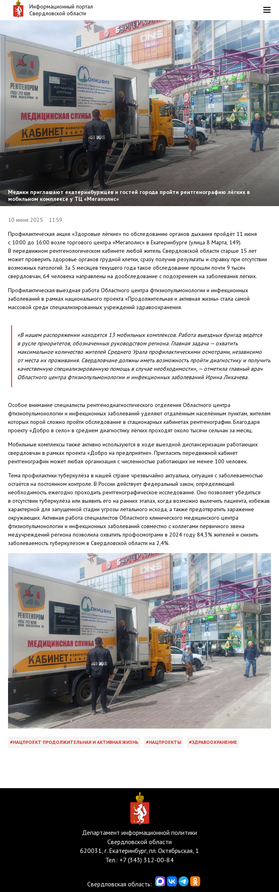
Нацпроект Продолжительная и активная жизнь (75, 742)
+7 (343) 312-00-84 (146, 860)
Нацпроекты (165, 742)
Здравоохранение (214, 742)
